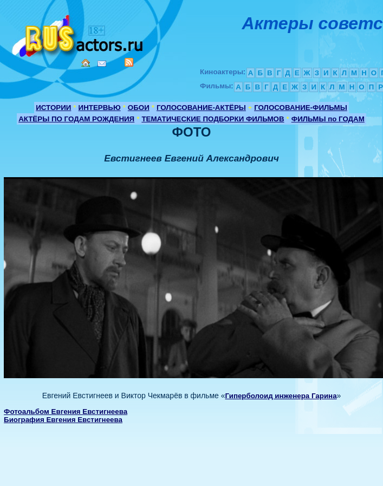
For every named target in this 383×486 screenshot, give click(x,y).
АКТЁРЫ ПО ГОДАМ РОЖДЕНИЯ (76, 119)
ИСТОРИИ (53, 107)
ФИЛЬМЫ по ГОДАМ (328, 119)
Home (85, 63)
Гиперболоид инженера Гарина (280, 396)
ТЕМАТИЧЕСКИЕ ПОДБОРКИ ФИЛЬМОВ (212, 119)
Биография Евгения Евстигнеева (63, 420)
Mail (102, 64)
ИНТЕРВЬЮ (100, 107)
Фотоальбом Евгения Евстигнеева (65, 411)
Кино (78, 34)
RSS (129, 62)
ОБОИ (139, 107)
